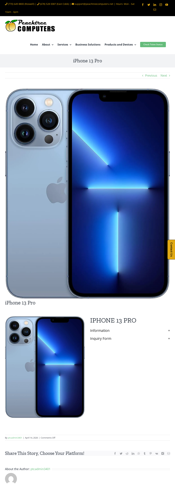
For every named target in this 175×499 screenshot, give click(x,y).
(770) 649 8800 (16, 3)
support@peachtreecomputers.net (94, 3)
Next (164, 75)
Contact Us (171, 249)
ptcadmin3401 (15, 437)
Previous (151, 75)
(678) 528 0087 (48, 3)
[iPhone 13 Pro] (87, 193)
